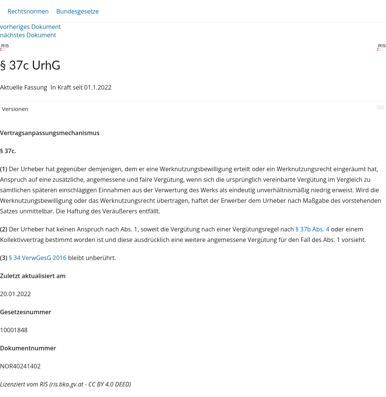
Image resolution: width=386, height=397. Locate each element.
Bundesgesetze (77, 11)
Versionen (15, 109)
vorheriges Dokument (30, 27)
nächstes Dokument (28, 35)
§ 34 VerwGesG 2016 (37, 258)
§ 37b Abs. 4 (312, 229)
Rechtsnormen (28, 11)
